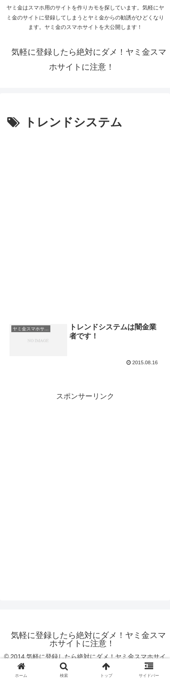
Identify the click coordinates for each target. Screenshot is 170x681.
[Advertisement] (85, 222)
